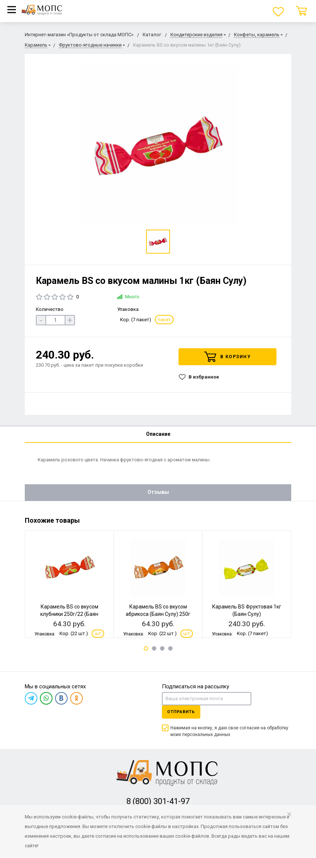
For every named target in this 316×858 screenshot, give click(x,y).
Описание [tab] (158, 434)
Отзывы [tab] (158, 492)
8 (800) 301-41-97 (158, 801)
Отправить (181, 711)
